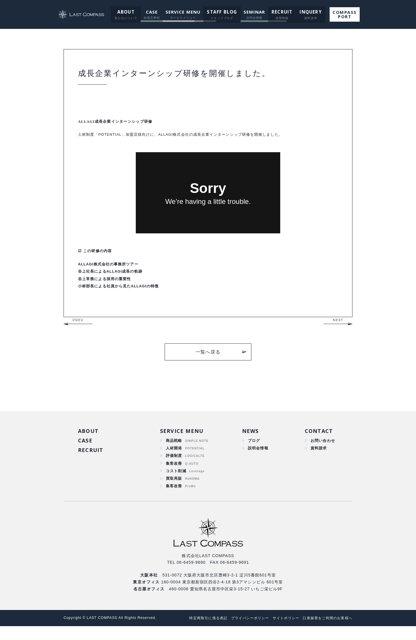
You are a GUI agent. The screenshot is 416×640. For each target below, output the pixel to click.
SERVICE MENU (183, 12)
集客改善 (174, 474)
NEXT (338, 327)
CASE (152, 12)
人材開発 (174, 457)
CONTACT (318, 439)
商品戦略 (174, 449)
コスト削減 (176, 482)
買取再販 (174, 491)
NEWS (250, 439)
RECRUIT (280, 12)
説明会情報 (257, 457)
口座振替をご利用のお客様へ (325, 632)
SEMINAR (253, 12)
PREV (78, 327)
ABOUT (126, 12)
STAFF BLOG (222, 12)
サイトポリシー (280, 632)
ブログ (253, 449)
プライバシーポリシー (241, 632)
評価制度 (174, 466)
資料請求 (317, 457)
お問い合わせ (322, 449)
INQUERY (307, 12)
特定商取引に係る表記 (196, 632)
